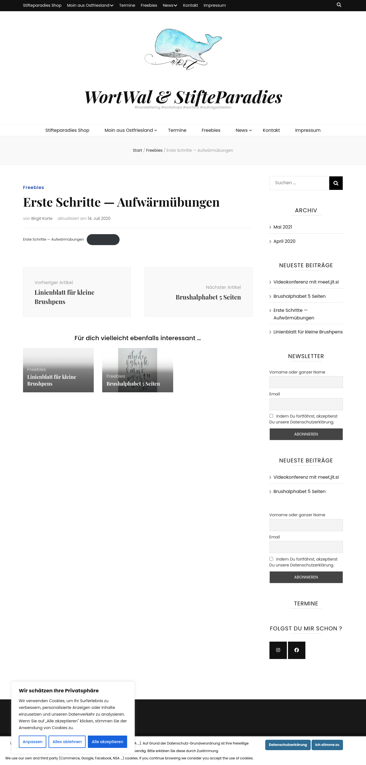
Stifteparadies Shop (42, 5)
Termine (127, 5)
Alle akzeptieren (107, 742)
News (168, 5)
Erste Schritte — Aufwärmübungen (53, 239)
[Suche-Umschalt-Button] (339, 5)
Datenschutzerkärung (288, 744)
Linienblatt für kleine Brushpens (51, 380)
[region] (73, 717)
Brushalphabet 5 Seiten (133, 383)
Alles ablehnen (67, 742)
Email (274, 394)
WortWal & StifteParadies (183, 96)
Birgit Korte (41, 218)
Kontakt (190, 5)
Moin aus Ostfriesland (88, 5)
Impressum (215, 5)
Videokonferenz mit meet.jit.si (306, 282)
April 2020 (285, 241)
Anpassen (33, 742)
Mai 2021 (283, 227)
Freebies (149, 5)
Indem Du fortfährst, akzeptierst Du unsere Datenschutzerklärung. (303, 419)
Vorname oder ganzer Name (297, 372)
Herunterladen (103, 239)
